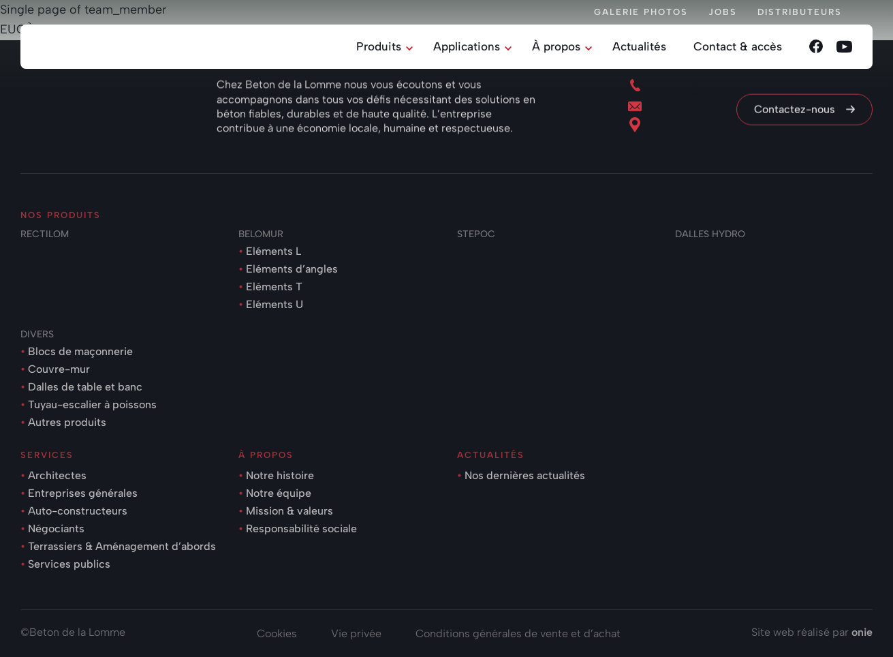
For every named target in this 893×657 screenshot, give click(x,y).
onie (862, 632)
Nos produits (60, 215)
